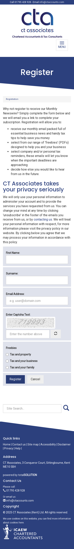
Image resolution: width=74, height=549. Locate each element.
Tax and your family (20, 367)
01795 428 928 (14, 490)
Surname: (12, 273)
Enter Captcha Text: (18, 314)
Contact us (19, 444)
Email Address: (15, 294)
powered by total (20, 475)
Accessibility (48, 444)
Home (6, 444)
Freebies (11, 348)
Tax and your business (21, 361)
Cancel (35, 379)
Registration (12, 99)
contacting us (43, 219)
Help (18, 448)
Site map (33, 444)
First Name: (13, 252)
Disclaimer (64, 444)
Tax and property (18, 354)
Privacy (8, 448)
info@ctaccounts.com (51, 2)
